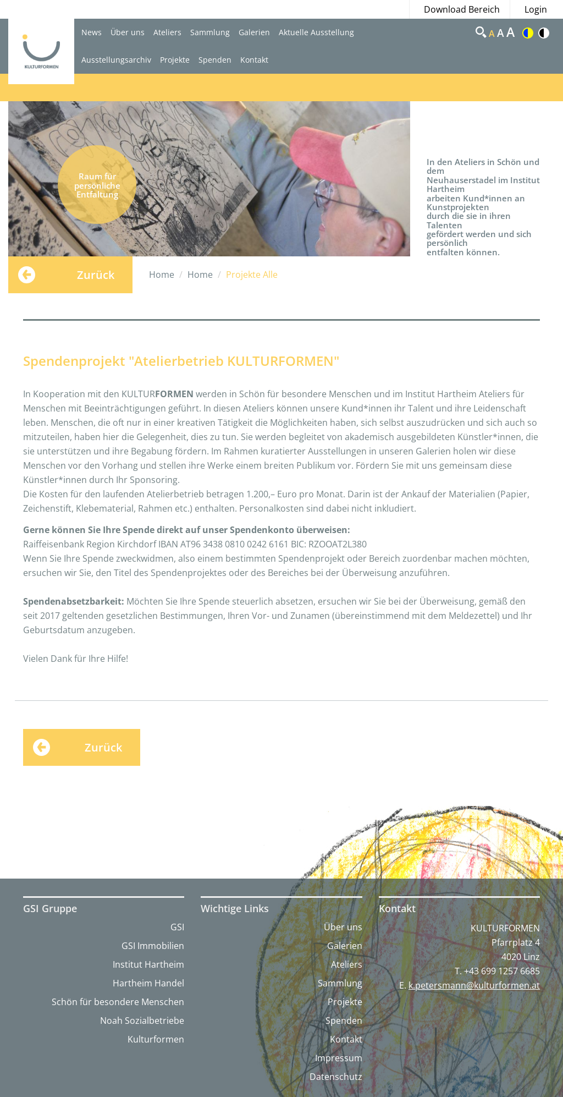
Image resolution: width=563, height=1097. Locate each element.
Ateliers (167, 32)
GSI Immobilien (153, 946)
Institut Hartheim (148, 964)
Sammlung (210, 32)
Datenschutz (336, 1077)
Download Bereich (462, 9)
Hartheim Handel (148, 983)
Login (536, 9)
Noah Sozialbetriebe (142, 1020)
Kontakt (254, 59)
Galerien (254, 32)
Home (161, 274)
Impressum (338, 1058)
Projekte (175, 59)
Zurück (95, 274)
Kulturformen (156, 1039)
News (91, 32)
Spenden (214, 59)
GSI (177, 927)
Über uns (128, 32)
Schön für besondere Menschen (118, 1002)
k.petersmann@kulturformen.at (474, 985)
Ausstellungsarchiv (116, 59)
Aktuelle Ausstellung (316, 32)
